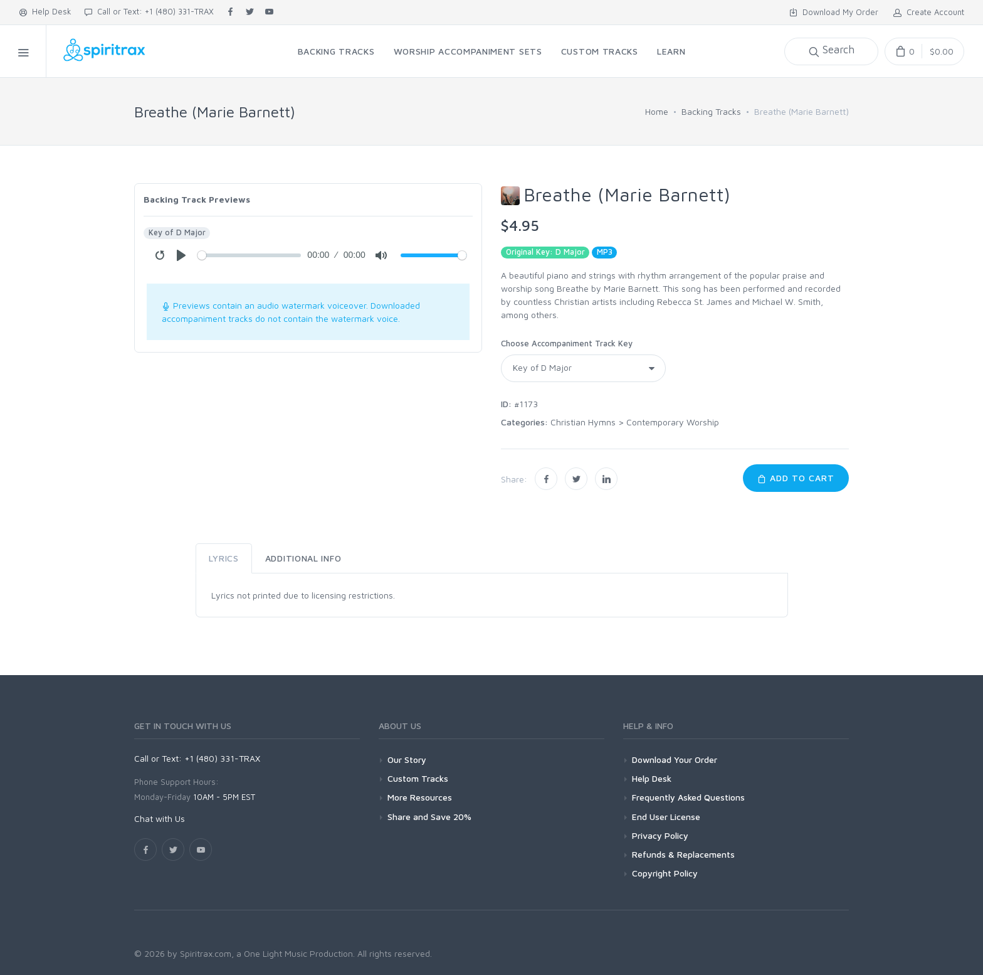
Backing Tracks (711, 111)
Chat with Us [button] (159, 818)
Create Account (928, 12)
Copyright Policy (665, 873)
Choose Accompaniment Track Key (567, 343)
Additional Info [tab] (303, 558)
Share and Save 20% (429, 816)
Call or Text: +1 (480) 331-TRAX (149, 11)
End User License (666, 816)
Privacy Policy (660, 835)
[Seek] (249, 255)
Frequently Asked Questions (688, 797)
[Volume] (433, 255)
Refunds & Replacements (683, 854)
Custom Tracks (417, 778)
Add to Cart (795, 477)
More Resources (419, 797)
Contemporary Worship (672, 422)
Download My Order (833, 12)
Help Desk (45, 11)
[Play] (181, 255)
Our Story (406, 759)
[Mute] (381, 255)
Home (656, 111)
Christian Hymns (583, 422)
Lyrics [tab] (224, 558)
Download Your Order (674, 759)
